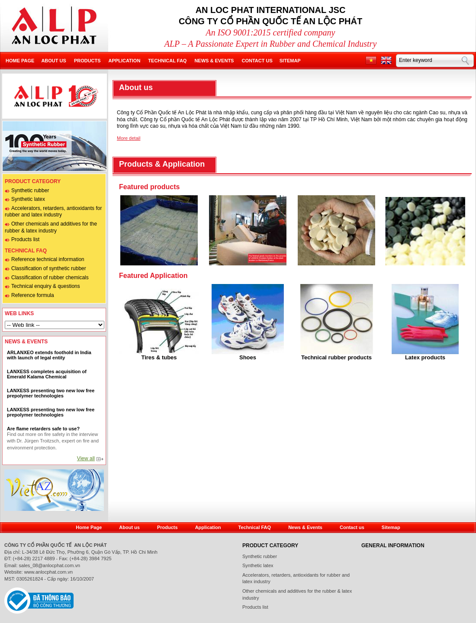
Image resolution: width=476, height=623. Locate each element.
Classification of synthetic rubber (48, 268)
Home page (20, 60)
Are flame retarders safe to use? (43, 428)
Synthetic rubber (30, 190)
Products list (25, 239)
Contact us (256, 60)
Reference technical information (47, 259)
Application (125, 60)
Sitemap (290, 60)
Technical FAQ (167, 60)
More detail (128, 138)
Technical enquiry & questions (45, 286)
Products (87, 60)
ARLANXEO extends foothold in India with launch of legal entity (49, 355)
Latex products (425, 357)
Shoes (247, 357)
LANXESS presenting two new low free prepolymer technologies (50, 393)
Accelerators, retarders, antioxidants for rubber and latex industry (53, 211)
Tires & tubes (159, 357)
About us (53, 60)
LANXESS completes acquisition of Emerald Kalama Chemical (47, 374)
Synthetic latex (28, 199)
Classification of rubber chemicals (50, 277)
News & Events (214, 60)
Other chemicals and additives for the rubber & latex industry (297, 594)
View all (86, 458)
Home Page (89, 527)
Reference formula (32, 295)
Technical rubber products (336, 357)
